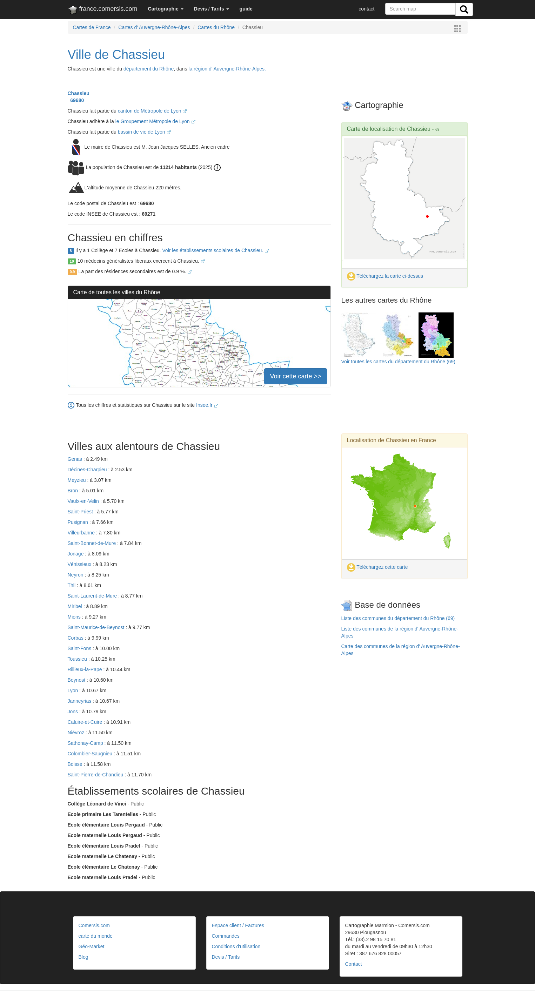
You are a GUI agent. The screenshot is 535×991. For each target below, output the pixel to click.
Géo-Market (92, 946)
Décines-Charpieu (88, 469)
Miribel (75, 606)
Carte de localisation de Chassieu (388, 129)
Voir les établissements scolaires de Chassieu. (215, 250)
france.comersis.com (103, 10)
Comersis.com (94, 925)
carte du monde (96, 936)
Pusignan (78, 522)
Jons (73, 711)
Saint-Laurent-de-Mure (93, 596)
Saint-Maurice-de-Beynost (97, 627)
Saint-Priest (81, 511)
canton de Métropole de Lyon (152, 111)
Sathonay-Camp (86, 743)
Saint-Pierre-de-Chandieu (96, 774)
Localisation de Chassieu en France (391, 440)
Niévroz (77, 732)
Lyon (74, 690)
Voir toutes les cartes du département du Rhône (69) (398, 361)
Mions (75, 617)
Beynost (77, 680)
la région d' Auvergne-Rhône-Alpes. (227, 69)
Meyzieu (77, 480)
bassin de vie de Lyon (144, 132)
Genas (75, 459)
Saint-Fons (80, 648)
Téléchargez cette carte (377, 567)
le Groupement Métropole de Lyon (155, 121)
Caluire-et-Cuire (86, 722)
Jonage (76, 554)
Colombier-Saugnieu (91, 753)
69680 (76, 100)
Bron (73, 490)
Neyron (76, 575)
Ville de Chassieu (116, 54)
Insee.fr (207, 405)
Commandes (226, 936)
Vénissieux (80, 564)
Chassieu (78, 93)
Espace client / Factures (238, 925)
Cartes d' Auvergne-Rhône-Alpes (154, 27)
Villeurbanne (82, 532)
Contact (353, 964)
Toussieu (78, 659)
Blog (83, 957)
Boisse (76, 764)
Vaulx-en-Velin (84, 501)
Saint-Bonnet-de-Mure (93, 543)
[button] (166, 9)
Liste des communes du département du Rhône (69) (398, 618)
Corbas (76, 638)
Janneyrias (80, 701)
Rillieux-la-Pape (85, 669)
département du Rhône (148, 69)
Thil (72, 585)
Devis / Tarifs (226, 957)
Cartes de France (92, 27)
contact (366, 9)
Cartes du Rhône (216, 27)
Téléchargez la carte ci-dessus (385, 276)
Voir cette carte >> (295, 376)
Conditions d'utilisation (236, 946)
